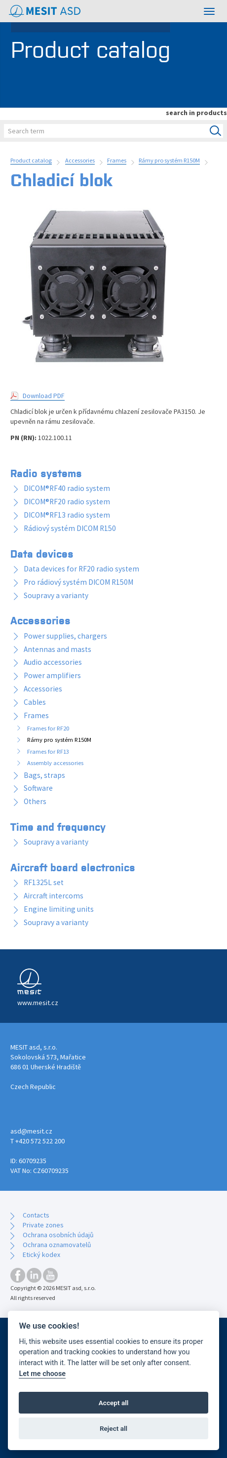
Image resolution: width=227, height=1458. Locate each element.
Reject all (113, 1428)
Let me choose (42, 1374)
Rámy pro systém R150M (169, 160)
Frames (116, 160)
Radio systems (46, 473)
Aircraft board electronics (72, 867)
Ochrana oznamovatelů (57, 1244)
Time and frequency (58, 826)
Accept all (114, 1403)
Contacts (36, 1215)
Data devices (42, 553)
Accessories (80, 160)
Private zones (43, 1224)
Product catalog (31, 160)
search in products (196, 112)
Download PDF (44, 395)
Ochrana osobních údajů (58, 1234)
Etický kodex (41, 1254)
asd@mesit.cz (31, 1131)
